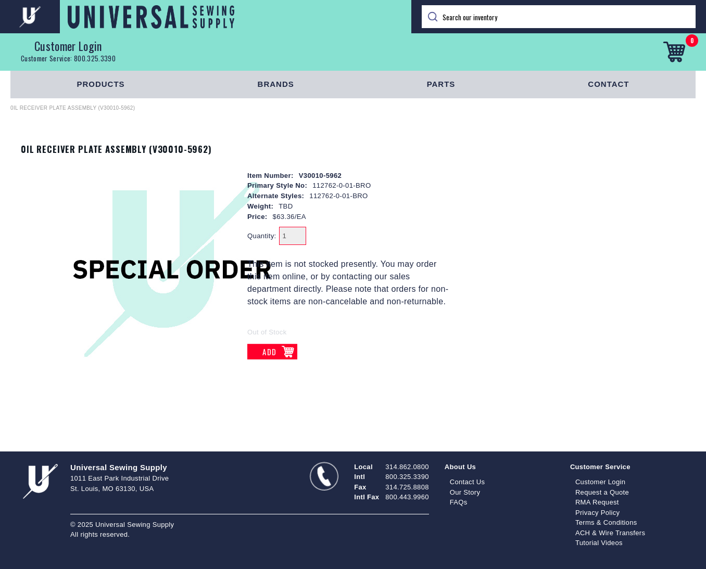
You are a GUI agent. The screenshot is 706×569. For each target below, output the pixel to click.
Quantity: (261, 236)
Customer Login (68, 45)
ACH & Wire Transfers (610, 533)
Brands (276, 84)
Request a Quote (602, 492)
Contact (608, 84)
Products (100, 84)
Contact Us (467, 482)
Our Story (465, 492)
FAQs (459, 502)
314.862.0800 (406, 467)
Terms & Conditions (606, 522)
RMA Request (597, 502)
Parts (441, 84)
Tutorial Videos (599, 543)
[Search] (559, 16)
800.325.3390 (95, 58)
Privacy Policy (597, 512)
